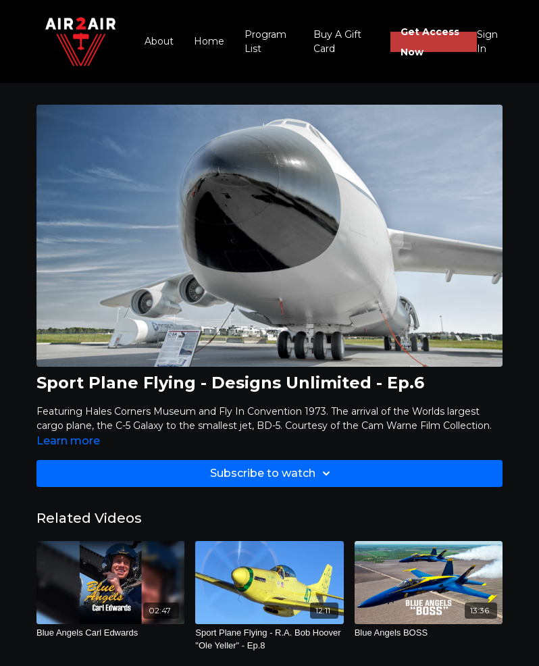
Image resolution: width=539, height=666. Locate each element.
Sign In (487, 41)
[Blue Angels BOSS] (429, 633)
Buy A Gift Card (337, 41)
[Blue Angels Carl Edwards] (110, 633)
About (159, 41)
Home (209, 41)
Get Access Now (430, 42)
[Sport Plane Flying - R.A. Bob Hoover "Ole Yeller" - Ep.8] (269, 639)
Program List (265, 41)
